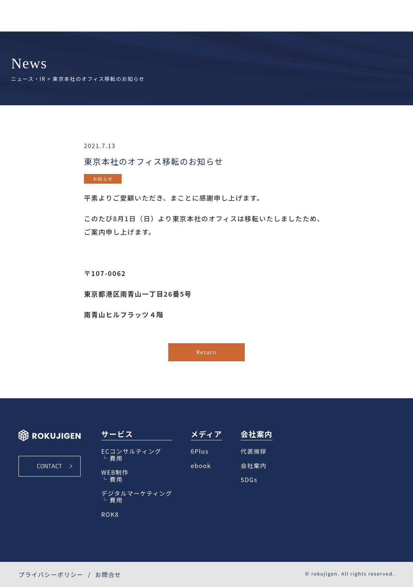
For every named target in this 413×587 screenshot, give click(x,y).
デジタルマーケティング (136, 493)
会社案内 (254, 465)
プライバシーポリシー (51, 574)
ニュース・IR (28, 78)
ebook (201, 465)
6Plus (200, 451)
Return (206, 352)
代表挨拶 (254, 451)
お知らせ (103, 178)
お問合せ (108, 574)
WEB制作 (115, 472)
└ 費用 (112, 458)
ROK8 (110, 514)
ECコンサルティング (131, 451)
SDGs (249, 479)
